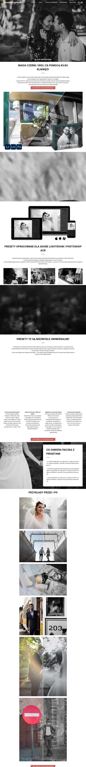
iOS (56, 260)
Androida (60, 260)
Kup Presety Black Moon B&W (43, 87)
